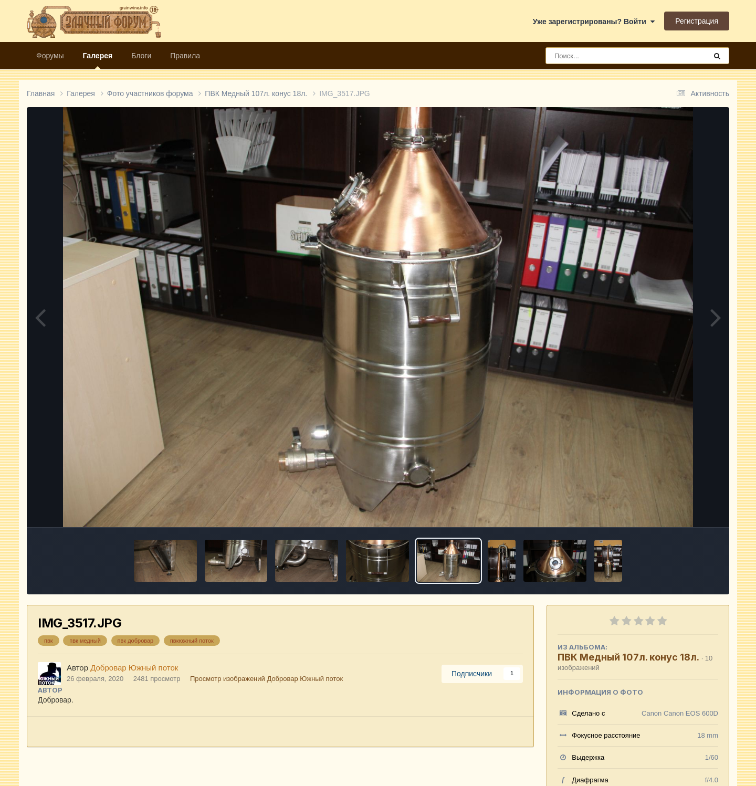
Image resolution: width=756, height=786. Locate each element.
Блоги (141, 55)
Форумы (50, 55)
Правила (185, 55)
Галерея (98, 60)
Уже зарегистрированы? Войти (594, 21)
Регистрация (696, 21)
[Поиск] (606, 56)
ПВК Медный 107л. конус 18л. (628, 657)
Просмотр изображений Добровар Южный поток (266, 679)
